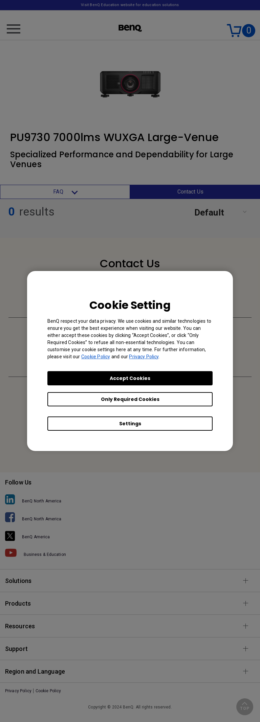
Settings (130, 423)
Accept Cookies (130, 378)
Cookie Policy (95, 356)
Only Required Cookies (130, 399)
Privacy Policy (143, 356)
